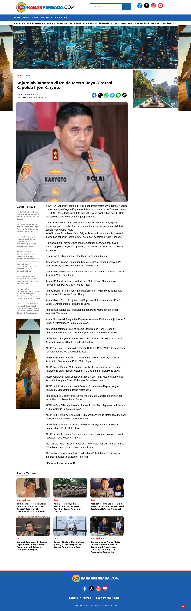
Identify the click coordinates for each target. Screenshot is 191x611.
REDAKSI (87, 598)
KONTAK (73, 598)
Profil (35, 17)
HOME (17, 17)
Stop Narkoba (59, 17)
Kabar (26, 17)
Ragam (45, 17)
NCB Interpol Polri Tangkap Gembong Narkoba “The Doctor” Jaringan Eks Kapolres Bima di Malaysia (59, 23)
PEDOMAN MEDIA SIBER (108, 598)
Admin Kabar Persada (29, 94)
